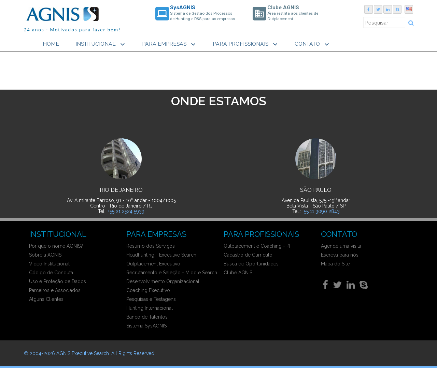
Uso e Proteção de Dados (57, 281)
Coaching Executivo (148, 290)
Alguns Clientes (46, 299)
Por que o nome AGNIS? (56, 246)
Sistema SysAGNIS (146, 325)
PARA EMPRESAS (169, 44)
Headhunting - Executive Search (161, 255)
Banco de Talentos (147, 317)
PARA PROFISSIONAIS (246, 44)
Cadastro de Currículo (248, 255)
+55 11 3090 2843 (321, 211)
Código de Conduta (51, 272)
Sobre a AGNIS (45, 255)
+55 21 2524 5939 (126, 211)
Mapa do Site (335, 263)
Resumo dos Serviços (150, 246)
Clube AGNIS (238, 272)
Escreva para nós (339, 255)
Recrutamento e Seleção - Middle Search (171, 272)
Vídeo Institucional (49, 263)
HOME (51, 44)
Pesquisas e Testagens (151, 299)
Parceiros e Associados (55, 290)
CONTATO (313, 44)
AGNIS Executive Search (82, 353)
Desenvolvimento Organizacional (162, 281)
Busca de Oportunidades (251, 263)
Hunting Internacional (149, 308)
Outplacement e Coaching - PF (258, 246)
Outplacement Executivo (153, 263)
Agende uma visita (341, 246)
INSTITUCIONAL (101, 44)
